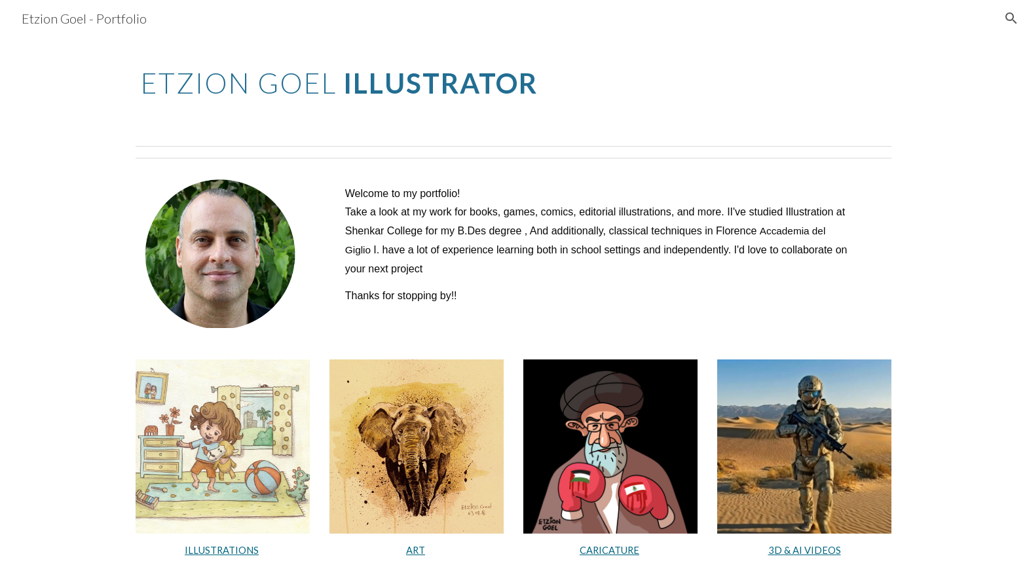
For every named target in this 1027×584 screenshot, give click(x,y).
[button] (1011, 18)
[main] (384, 79)
